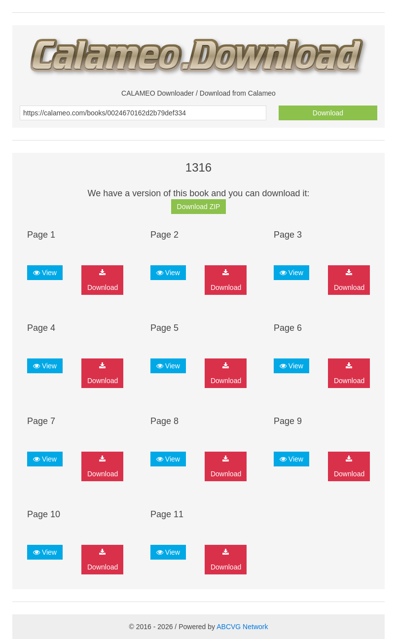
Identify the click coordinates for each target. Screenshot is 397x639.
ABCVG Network (242, 627)
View (45, 273)
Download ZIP (198, 207)
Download (328, 113)
